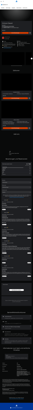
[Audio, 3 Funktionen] (16, 322)
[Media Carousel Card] (13, 58)
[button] (7, 47)
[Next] (31, 58)
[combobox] (16, 182)
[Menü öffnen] (1, 1)
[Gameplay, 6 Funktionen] (16, 340)
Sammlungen (8, 7)
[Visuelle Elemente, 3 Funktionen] (16, 317)
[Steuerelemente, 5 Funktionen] (16, 333)
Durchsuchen (25, 7)
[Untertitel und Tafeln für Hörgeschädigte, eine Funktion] (16, 327)
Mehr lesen (4, 222)
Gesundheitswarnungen (5, 389)
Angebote (13, 7)
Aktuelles (2, 7)
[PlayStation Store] (4, 4)
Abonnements (19, 7)
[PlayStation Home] (16, 1)
